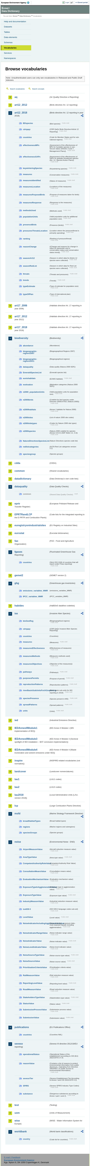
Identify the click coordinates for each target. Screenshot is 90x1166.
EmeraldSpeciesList (32, 372)
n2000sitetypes (30, 423)
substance (28, 1094)
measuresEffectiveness (34, 648)
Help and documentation (15, 21)
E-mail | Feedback (12, 1157)
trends (26, 280)
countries (27, 137)
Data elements (10, 37)
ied (16, 720)
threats (26, 274)
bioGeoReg (28, 621)
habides (19, 605)
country (26, 1139)
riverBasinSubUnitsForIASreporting (36, 690)
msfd (17, 813)
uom (17, 1113)
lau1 (17, 779)
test (17, 1105)
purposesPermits (31, 678)
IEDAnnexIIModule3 (26, 739)
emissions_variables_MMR (35, 591)
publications (22, 1027)
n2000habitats (29, 409)
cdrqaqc (27, 129)
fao (16, 541)
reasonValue (28, 1063)
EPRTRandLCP (23, 514)
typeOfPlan (28, 294)
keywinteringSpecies (32, 168)
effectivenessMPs (31, 145)
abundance (28, 345)
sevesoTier (28, 1078)
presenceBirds (30, 224)
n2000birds (28, 400)
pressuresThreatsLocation (35, 231)
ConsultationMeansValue (34, 871)
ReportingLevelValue (32, 983)
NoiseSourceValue (31, 961)
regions (26, 827)
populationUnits (30, 217)
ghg (17, 583)
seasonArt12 (29, 258)
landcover (20, 771)
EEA (16, 2)
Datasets (8, 27)
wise (17, 1120)
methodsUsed (29, 210)
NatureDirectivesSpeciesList (36, 441)
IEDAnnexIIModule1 (26, 728)
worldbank (21, 1131)
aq (16, 97)
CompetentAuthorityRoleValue (36, 863)
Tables (7, 32)
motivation (28, 384)
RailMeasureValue (31, 975)
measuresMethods (31, 656)
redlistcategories (31, 447)
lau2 (17, 787)
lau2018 (19, 795)
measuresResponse (32, 202)
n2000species (29, 431)
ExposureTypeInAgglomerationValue (36, 887)
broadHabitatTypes (31, 821)
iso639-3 (27, 909)
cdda (17, 463)
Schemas (8, 42)
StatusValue (28, 1003)
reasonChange (30, 246)
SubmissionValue (31, 1017)
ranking (26, 239)
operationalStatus (31, 1054)
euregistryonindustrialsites (30, 525)
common (20, 471)
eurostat (19, 533)
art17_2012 (21, 316)
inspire (18, 760)
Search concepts (38, 89)
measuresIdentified (32, 180)
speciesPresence (31, 698)
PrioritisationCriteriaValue (35, 967)
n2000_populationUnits (33, 392)
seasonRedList (30, 266)
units (25, 711)
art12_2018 (21, 112)
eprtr (17, 503)
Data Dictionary (25, 16)
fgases (18, 551)
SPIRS (26, 1086)
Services (8, 53)
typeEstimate (29, 286)
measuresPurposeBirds (34, 194)
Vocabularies (10, 48)
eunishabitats (29, 378)
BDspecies (28, 123)
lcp (16, 805)
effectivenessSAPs (31, 157)
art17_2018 (21, 327)
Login (67, 2)
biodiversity (21, 338)
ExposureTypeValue (32, 895)
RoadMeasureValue (32, 989)
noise (18, 842)
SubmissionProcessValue (35, 1009)
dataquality (28, 367)
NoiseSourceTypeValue (33, 955)
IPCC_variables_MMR (33, 596)
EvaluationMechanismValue (36, 879)
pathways (27, 672)
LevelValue (28, 917)
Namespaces (10, 58)
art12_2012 (21, 105)
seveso (19, 1043)
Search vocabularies (17, 89)
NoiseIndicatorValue (32, 941)
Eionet (15, 16)
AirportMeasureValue (32, 849)
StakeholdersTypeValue (34, 997)
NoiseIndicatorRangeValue (35, 933)
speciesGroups (30, 832)
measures (27, 174)
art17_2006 (21, 305)
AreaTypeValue (30, 857)
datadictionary (23, 478)
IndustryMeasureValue (33, 901)
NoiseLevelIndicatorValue (35, 947)
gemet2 (19, 575)
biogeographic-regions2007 (30, 352)
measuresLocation (31, 187)
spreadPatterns (30, 704)
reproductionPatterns (33, 684)
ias (16, 613)
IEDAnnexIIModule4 (26, 749)
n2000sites (28, 417)
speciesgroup (29, 454)
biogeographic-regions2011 (30, 360)
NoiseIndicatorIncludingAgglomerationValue (36, 923)
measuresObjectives (32, 664)
